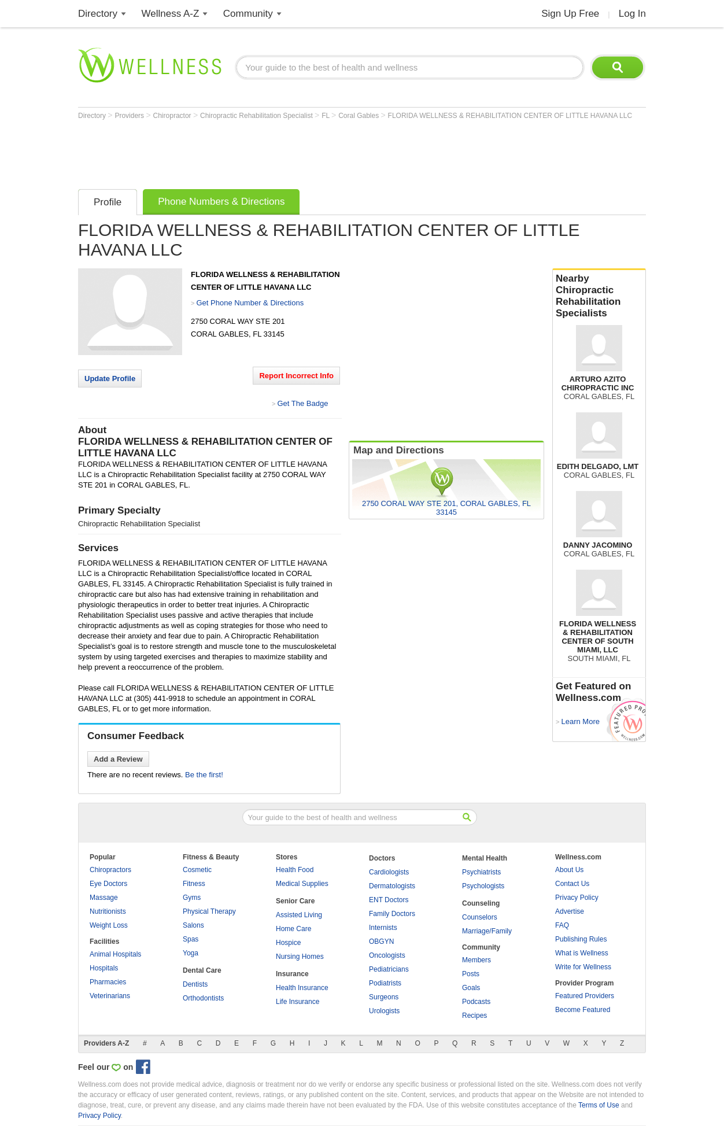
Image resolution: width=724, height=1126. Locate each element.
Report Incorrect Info (296, 375)
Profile (107, 202)
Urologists (384, 1011)
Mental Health (484, 858)
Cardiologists (389, 872)
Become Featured (582, 1010)
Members (476, 960)
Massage (104, 898)
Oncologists (387, 955)
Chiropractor (173, 116)
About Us (569, 870)
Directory (97, 13)
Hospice (288, 943)
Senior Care (295, 901)
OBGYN (381, 941)
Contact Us (572, 884)
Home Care (293, 929)
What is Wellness (581, 953)
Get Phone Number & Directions (250, 302)
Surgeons (383, 997)
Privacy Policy (577, 898)
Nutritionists (108, 911)
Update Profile (109, 378)
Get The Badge (302, 403)
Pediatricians (389, 969)
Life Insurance (297, 1002)
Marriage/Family (487, 931)
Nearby (599, 296)
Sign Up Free (570, 13)
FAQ (562, 925)
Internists (383, 928)
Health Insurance (302, 988)
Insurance (292, 974)
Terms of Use (598, 1105)
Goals (471, 988)
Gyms (192, 898)
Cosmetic (197, 870)
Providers (130, 116)
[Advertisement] (288, 151)
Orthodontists (203, 998)
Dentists (195, 984)
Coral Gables (359, 116)
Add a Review (118, 759)
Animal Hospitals (115, 954)
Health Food (294, 870)
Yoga (190, 953)
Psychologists (483, 886)
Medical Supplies (302, 884)
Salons (193, 925)
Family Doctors (392, 914)
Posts (470, 974)
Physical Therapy (209, 911)
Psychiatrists (481, 872)
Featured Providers (584, 996)
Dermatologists (392, 886)
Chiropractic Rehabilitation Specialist (257, 116)
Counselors (479, 917)
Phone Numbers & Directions (221, 201)
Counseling (481, 903)
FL (326, 116)
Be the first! (204, 774)
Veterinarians (110, 996)
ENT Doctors (388, 900)
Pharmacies (108, 982)
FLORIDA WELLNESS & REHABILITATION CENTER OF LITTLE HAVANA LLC (510, 116)
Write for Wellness (583, 967)
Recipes (474, 1015)
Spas (190, 939)
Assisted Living (299, 915)
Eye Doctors (108, 884)
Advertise (569, 911)
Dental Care (202, 970)
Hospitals (104, 968)
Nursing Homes (300, 957)
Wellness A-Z (171, 13)
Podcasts (476, 1002)
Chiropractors (110, 870)
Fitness (194, 884)
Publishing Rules (581, 939)
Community (248, 13)
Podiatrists (385, 983)
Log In (632, 13)
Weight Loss (109, 925)
